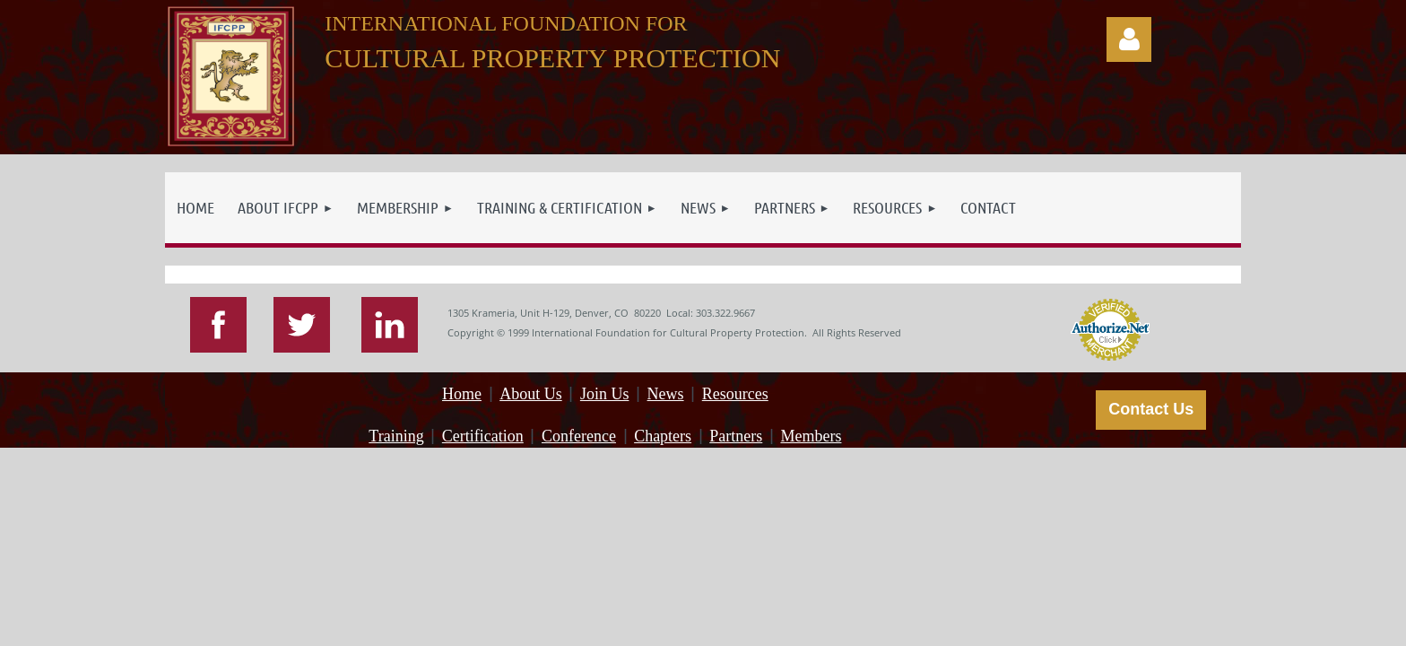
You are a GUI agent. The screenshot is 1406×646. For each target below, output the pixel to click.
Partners (735, 436)
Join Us (604, 394)
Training (396, 436)
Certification (483, 436)
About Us (530, 394)
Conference (579, 436)
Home (462, 394)
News (665, 394)
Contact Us (1150, 409)
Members (810, 436)
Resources (735, 394)
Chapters (662, 436)
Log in (1129, 39)
